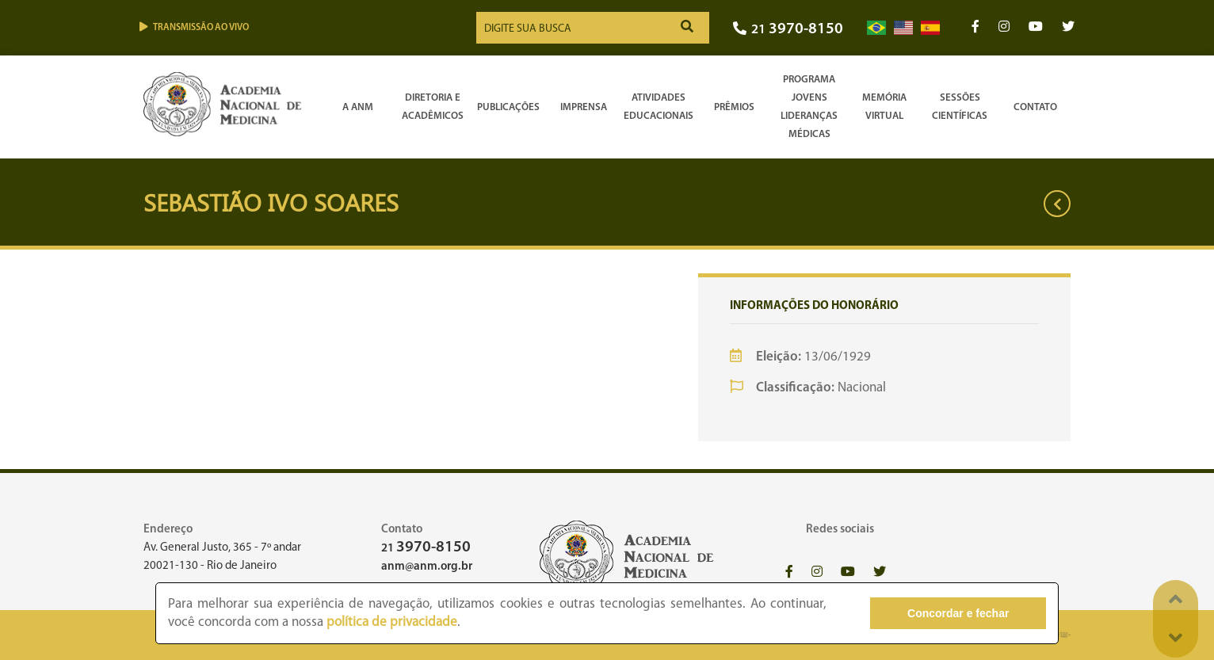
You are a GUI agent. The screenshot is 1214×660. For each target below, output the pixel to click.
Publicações (508, 107)
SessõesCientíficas (959, 107)
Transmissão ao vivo (194, 27)
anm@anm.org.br (426, 567)
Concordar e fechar (958, 613)
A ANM (357, 107)
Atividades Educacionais (658, 107)
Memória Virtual (884, 107)
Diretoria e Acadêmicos (433, 107)
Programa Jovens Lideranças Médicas (809, 106)
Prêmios (734, 107)
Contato (1035, 107)
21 (788, 29)
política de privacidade (391, 622)
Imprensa (583, 107)
